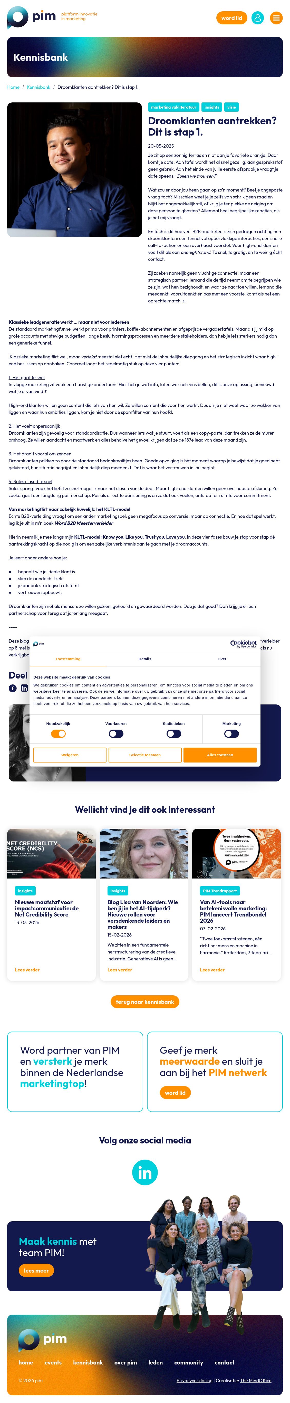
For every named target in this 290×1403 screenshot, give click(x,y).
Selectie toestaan (145, 755)
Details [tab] (145, 659)
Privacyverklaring (194, 1380)
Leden (156, 1362)
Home (13, 87)
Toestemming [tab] (68, 659)
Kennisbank (38, 87)
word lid (231, 18)
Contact (225, 1362)
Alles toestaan (220, 755)
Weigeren (70, 755)
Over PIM (125, 1362)
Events (53, 1362)
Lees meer (36, 1270)
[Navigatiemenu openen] (276, 18)
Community (188, 1362)
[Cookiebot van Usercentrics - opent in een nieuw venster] (234, 644)
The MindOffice (256, 1380)
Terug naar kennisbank (145, 1001)
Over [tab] (222, 659)
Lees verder (27, 970)
